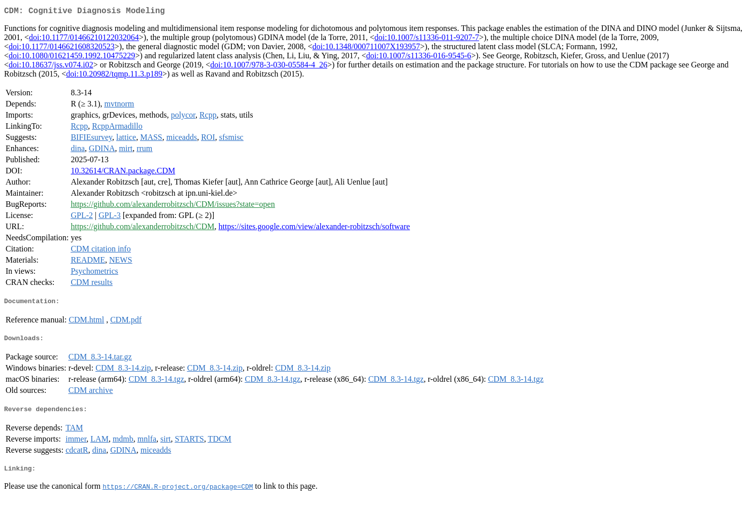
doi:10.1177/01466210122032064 (84, 39)
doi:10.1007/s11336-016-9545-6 (418, 57)
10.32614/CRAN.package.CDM (123, 172)
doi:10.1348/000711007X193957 (366, 48)
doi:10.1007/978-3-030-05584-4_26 (268, 66)
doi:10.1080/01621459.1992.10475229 (72, 57)
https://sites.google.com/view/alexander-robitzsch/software (314, 228)
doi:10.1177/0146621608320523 (62, 48)
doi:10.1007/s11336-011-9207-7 (426, 39)
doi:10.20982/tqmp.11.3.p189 (114, 75)
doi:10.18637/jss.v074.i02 (51, 66)
